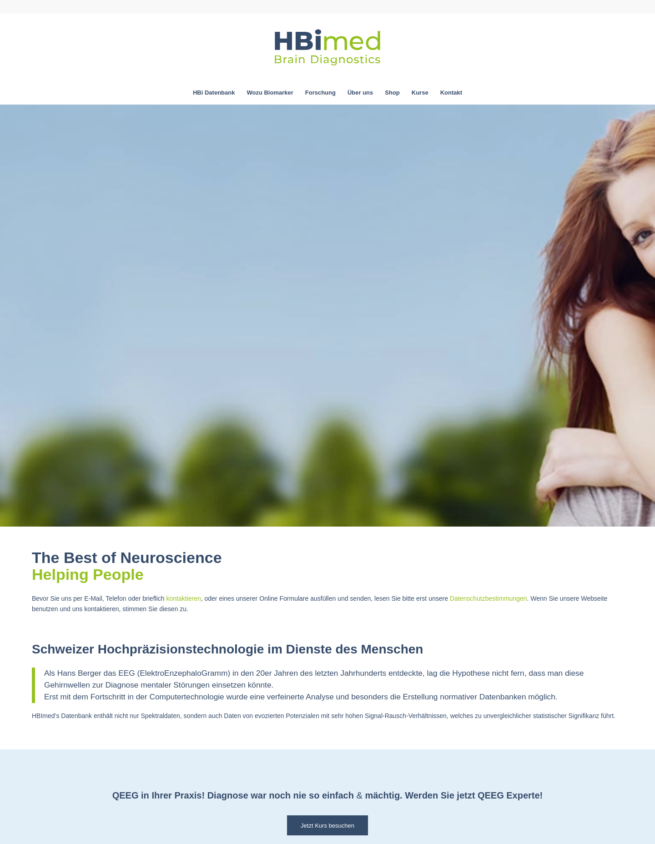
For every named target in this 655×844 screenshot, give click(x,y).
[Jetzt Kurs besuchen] (327, 825)
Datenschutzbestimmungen (488, 598)
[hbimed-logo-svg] (327, 47)
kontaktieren (183, 598)
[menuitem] (214, 92)
